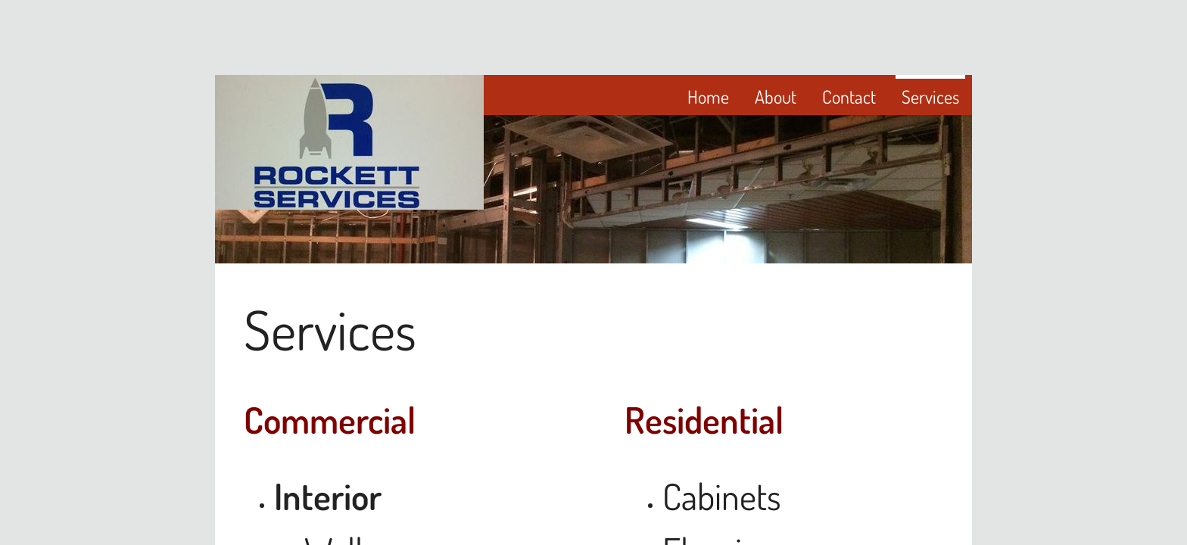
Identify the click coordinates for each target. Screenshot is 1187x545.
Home (708, 96)
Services (930, 96)
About (775, 96)
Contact (849, 96)
